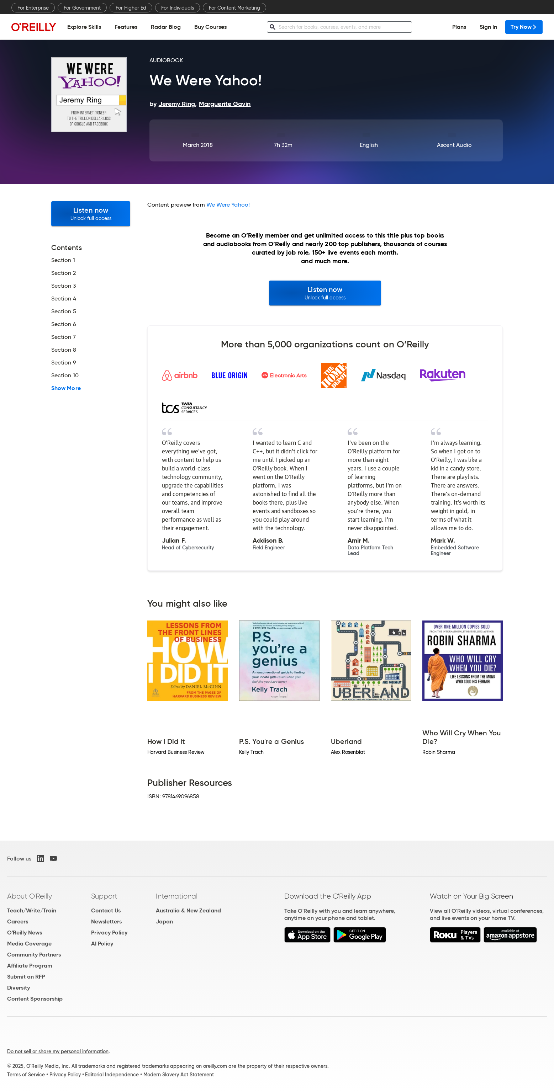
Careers (17, 921)
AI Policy (102, 943)
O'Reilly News (24, 932)
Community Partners (34, 954)
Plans (459, 27)
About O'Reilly (29, 896)
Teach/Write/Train (31, 910)
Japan (164, 921)
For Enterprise (33, 8)
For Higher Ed (131, 8)
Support (104, 896)
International (176, 896)
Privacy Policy (109, 932)
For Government (82, 8)
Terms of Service (26, 1074)
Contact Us (106, 910)
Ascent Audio (454, 145)
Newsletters (106, 921)
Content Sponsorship (35, 998)
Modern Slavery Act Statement (178, 1074)
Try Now (524, 27)
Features (126, 27)
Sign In (488, 27)
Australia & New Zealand (188, 910)
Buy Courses (210, 27)
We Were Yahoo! (228, 204)
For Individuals (177, 8)
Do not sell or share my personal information (58, 1051)
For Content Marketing (234, 8)
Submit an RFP (26, 976)
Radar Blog (166, 27)
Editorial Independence (112, 1074)
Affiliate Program (29, 965)
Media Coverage (29, 943)
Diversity (18, 987)
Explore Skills (84, 27)
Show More (66, 388)
